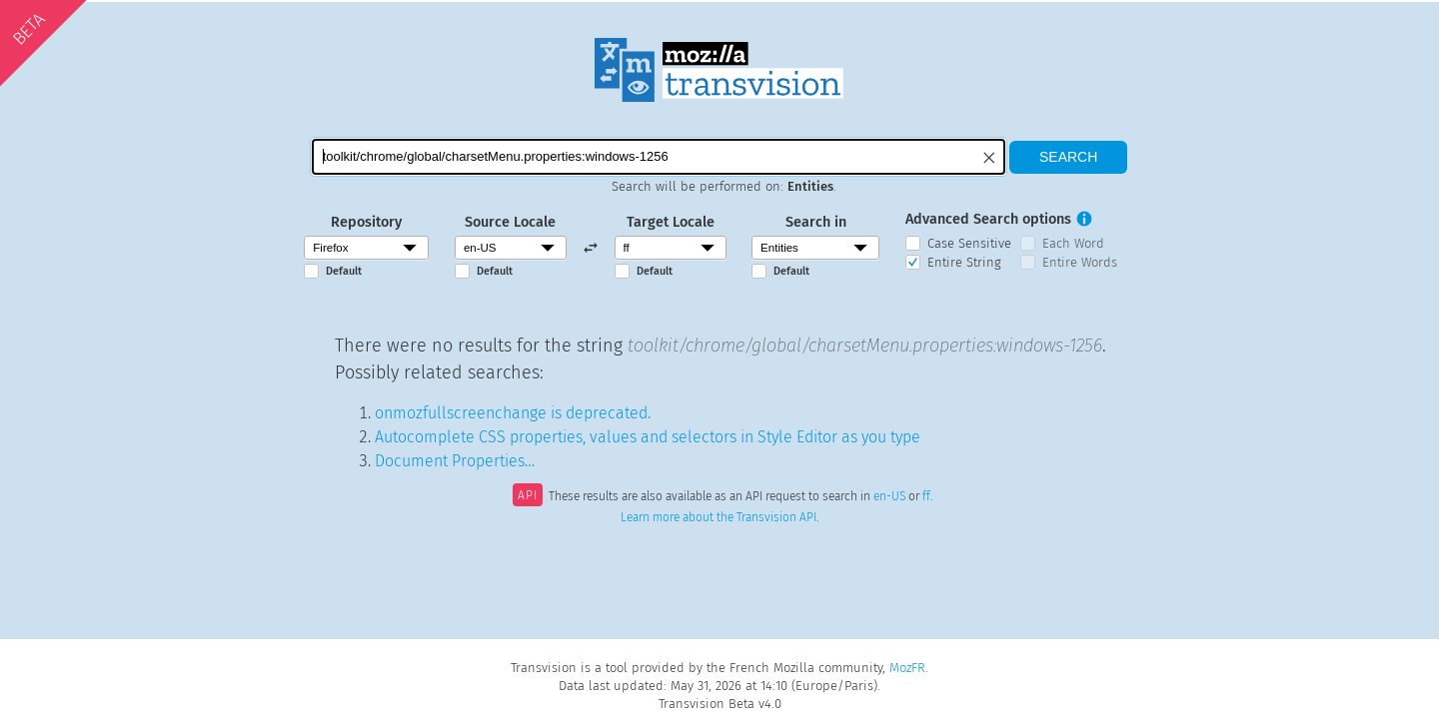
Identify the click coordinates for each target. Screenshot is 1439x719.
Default (344, 271)
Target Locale (671, 222)
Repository (366, 222)
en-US (889, 497)
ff (926, 497)
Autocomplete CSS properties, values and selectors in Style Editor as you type (647, 436)
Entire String (964, 262)
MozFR (907, 667)
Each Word (1073, 243)
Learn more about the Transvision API (718, 517)
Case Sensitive (969, 243)
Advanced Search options (988, 219)
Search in (815, 222)
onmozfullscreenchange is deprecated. (513, 412)
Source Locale (510, 222)
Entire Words (1079, 262)
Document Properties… (455, 460)
